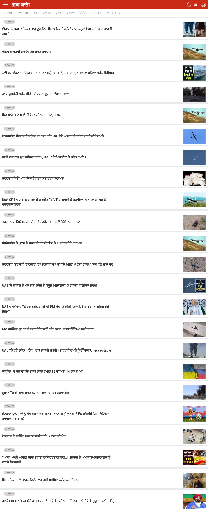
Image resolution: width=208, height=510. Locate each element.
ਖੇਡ (35, 13)
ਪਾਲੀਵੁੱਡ (97, 13)
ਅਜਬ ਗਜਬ (113, 13)
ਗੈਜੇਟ (83, 13)
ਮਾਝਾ (59, 13)
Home (8, 13)
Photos (23, 13)
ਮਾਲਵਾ (71, 13)
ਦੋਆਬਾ (47, 13)
